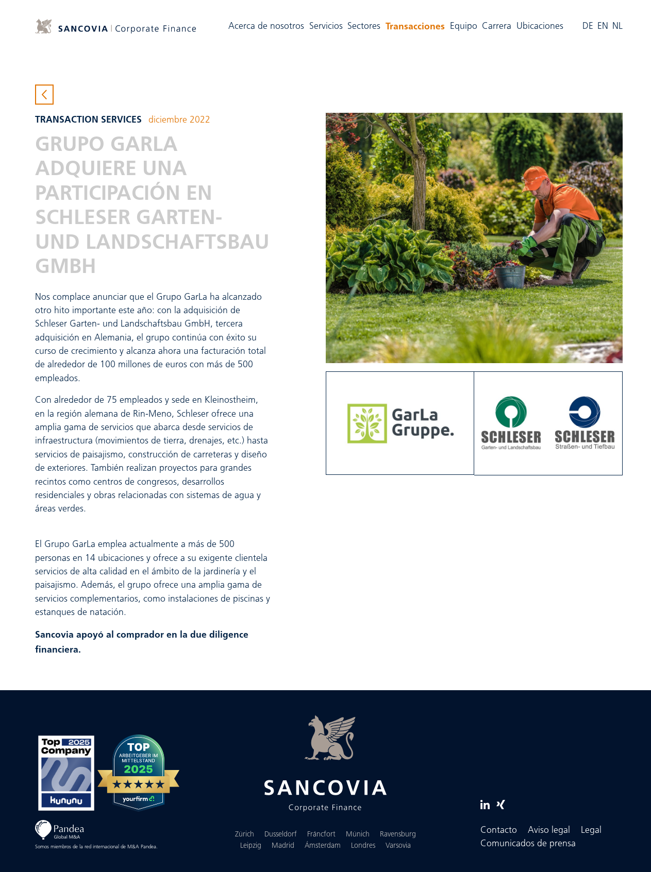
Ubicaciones (539, 26)
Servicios (326, 26)
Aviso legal (549, 830)
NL (617, 26)
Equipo (463, 26)
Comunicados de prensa (528, 844)
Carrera (496, 26)
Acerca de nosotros (266, 26)
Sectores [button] (363, 26)
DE (587, 26)
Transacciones (416, 25)
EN (602, 26)
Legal (591, 830)
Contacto (498, 830)
